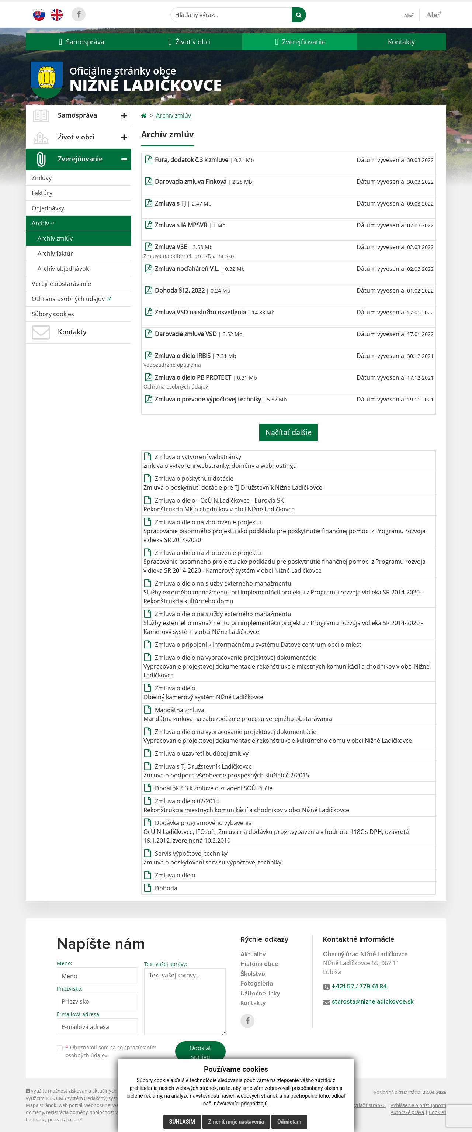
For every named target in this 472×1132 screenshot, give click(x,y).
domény (35, 1112)
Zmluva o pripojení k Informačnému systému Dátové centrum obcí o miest (258, 645)
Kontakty (401, 41)
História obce (259, 964)
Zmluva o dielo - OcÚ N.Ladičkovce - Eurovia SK (219, 500)
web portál (70, 1105)
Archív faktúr (55, 253)
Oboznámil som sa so (111, 1051)
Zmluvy (42, 178)
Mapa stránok (41, 1105)
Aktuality (253, 955)
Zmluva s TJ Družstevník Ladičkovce (203, 766)
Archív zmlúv (55, 238)
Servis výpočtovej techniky (191, 853)
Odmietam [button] (289, 1122)
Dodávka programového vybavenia (203, 823)
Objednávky (48, 208)
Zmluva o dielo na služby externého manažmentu (223, 583)
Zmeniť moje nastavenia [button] (236, 1122)
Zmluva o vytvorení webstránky (198, 457)
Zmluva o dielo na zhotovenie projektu (208, 522)
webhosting (97, 1105)
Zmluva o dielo (175, 688)
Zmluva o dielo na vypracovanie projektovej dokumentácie (235, 657)
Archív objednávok (63, 269)
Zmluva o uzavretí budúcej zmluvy (202, 753)
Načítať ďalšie (289, 432)
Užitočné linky (260, 994)
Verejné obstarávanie (61, 284)
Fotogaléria (256, 984)
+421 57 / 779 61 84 (359, 987)
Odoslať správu (200, 1052)
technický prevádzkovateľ (54, 1119)
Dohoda (166, 888)
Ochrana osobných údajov (69, 299)
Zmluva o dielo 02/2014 (187, 801)
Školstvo (252, 974)
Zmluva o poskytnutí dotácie (194, 478)
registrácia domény (67, 1112)
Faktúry (42, 193)
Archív (43, 223)
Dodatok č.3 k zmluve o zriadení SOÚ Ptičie (214, 788)
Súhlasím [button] (182, 1122)
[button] (80, 41)
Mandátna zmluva (179, 710)
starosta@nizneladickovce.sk (373, 1002)
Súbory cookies (53, 314)
